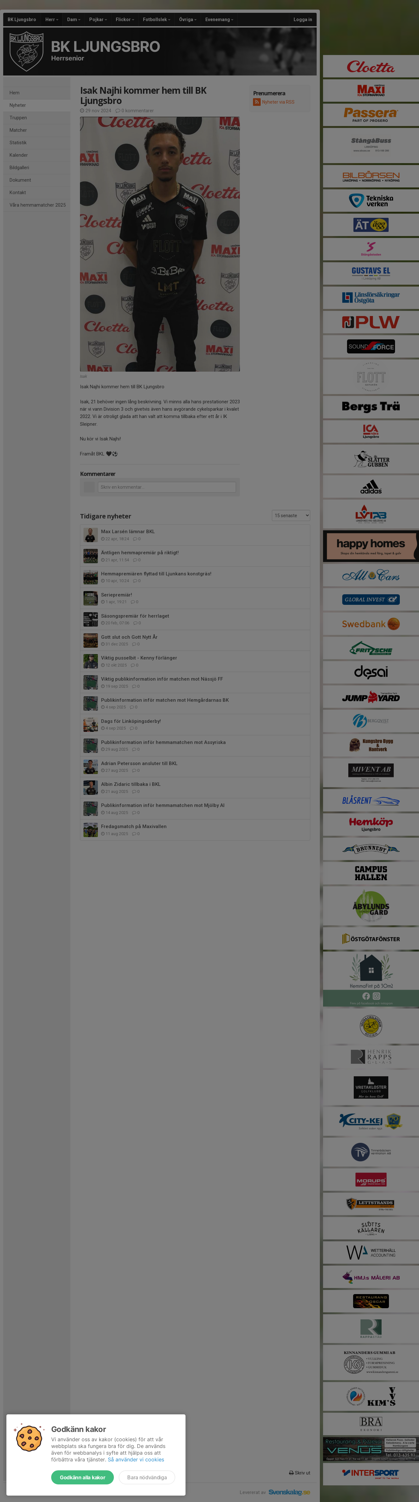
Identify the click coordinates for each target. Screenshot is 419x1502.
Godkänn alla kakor (82, 1477)
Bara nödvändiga (147, 1477)
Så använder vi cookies (136, 1459)
